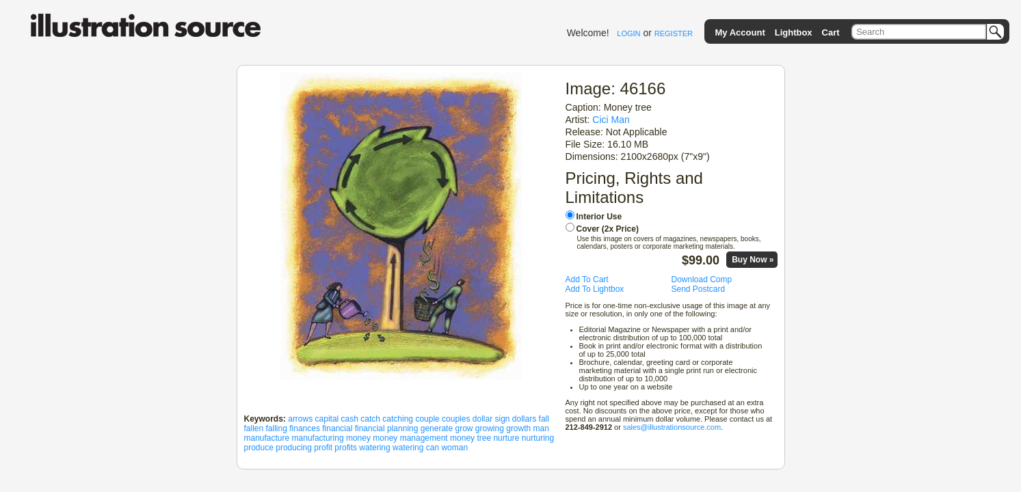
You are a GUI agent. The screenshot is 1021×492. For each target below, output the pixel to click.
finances (304, 428)
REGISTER (673, 33)
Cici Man (611, 119)
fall (544, 419)
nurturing (538, 438)
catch (370, 419)
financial (337, 428)
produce (259, 447)
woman (454, 447)
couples (456, 419)
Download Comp (702, 279)
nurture (506, 438)
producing (294, 447)
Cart (831, 32)
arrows (300, 419)
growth (518, 428)
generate (437, 428)
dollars (524, 419)
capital (327, 419)
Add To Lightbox (595, 289)
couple (427, 419)
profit (323, 447)
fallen (254, 428)
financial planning (387, 428)
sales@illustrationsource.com (672, 427)
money (358, 438)
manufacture (267, 438)
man (541, 428)
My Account (740, 32)
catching (397, 419)
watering (374, 447)
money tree (470, 438)
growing (489, 428)
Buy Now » (752, 259)
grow (464, 428)
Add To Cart (587, 279)
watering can (416, 447)
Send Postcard (699, 289)
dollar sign (491, 419)
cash (349, 419)
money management (410, 438)
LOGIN (628, 33)
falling (276, 428)
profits (345, 447)
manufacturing (318, 438)
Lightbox (793, 32)
